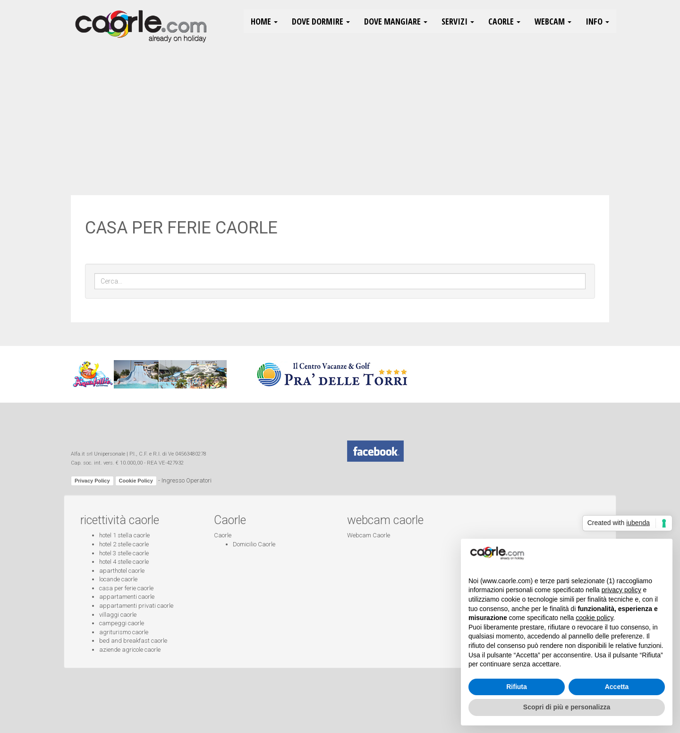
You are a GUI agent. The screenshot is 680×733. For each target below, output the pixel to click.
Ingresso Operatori (187, 480)
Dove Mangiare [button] (395, 21)
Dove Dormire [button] (321, 21)
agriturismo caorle (123, 632)
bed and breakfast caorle (133, 640)
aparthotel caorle (121, 570)
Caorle (222, 535)
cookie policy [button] (594, 617)
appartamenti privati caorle (136, 605)
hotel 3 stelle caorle (124, 553)
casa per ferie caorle (126, 588)
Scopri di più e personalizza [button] (566, 707)
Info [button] (597, 21)
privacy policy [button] (621, 590)
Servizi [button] (458, 21)
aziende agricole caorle (130, 649)
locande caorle (118, 579)
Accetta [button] (617, 686)
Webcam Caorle (368, 535)
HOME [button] (264, 21)
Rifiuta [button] (516, 686)
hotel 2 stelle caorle (124, 544)
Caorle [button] (504, 21)
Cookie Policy (136, 480)
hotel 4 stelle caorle (124, 561)
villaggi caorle (117, 614)
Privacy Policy (92, 480)
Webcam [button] (553, 21)
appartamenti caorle (126, 596)
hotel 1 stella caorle (124, 535)
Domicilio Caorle (254, 544)
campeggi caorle (121, 623)
